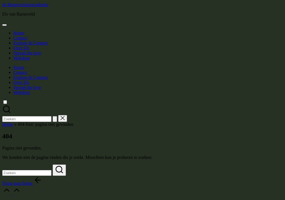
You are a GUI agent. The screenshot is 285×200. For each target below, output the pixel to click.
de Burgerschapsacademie (25, 4)
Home (7, 124)
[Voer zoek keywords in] (26, 173)
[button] (55, 119)
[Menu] (4, 25)
